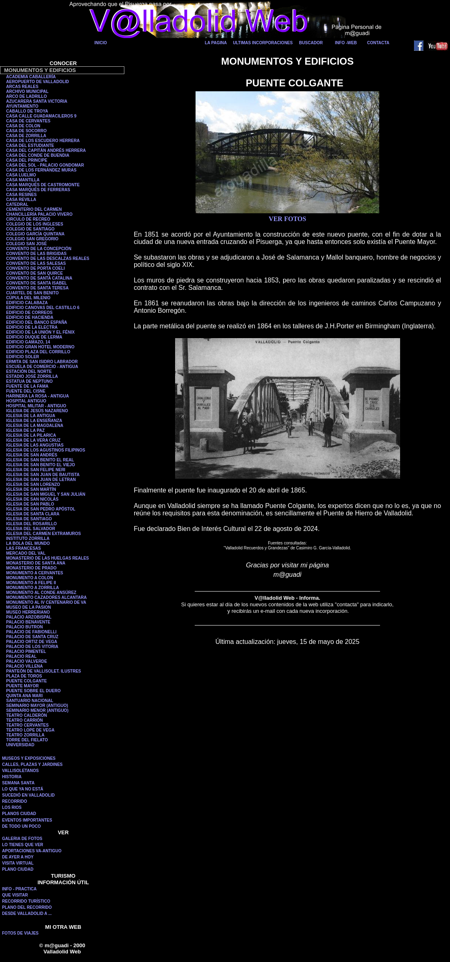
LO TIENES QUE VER (22, 844)
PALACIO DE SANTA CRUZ (32, 637)
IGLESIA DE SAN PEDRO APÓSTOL (40, 509)
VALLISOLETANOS (20, 770)
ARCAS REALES (22, 86)
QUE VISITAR (15, 895)
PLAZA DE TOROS (24, 676)
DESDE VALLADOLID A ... (27, 913)
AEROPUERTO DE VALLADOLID (37, 81)
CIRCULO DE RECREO (28, 219)
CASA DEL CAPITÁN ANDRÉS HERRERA (46, 150)
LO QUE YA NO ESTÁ (22, 789)
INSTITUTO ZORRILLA (28, 538)
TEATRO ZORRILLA (25, 735)
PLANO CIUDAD (18, 869)
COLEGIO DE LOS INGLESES (34, 224)
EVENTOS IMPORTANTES (27, 820)
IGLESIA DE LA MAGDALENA (34, 425)
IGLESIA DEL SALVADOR (30, 528)
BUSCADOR (311, 43)
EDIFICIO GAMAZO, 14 (28, 342)
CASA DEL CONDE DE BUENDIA (37, 155)
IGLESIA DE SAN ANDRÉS (31, 455)
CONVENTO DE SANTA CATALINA (39, 278)
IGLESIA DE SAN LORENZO (33, 484)
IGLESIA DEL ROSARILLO (31, 524)
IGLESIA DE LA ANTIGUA (30, 415)
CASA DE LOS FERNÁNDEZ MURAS (41, 170)
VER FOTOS (287, 218)
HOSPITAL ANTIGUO (26, 401)
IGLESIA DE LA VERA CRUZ (33, 440)
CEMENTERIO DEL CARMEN (34, 209)
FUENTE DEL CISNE (25, 391)
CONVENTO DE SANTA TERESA (37, 288)
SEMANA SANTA (18, 783)
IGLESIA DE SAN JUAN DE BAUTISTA (42, 474)
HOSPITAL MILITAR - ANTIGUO (36, 406)
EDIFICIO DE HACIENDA (30, 317)
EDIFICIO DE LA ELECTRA (32, 327)
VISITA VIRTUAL (18, 863)
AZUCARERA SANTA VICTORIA (36, 101)
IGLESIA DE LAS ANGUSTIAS (34, 445)
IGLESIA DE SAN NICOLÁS (32, 499)
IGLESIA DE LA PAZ (25, 430)
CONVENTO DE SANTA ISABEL (36, 283)
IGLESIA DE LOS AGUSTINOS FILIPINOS (45, 450)
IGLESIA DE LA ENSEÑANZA (34, 420)
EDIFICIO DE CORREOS (29, 312)
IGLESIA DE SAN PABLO (30, 504)
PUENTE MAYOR (22, 686)
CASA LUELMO (21, 175)
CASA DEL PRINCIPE (26, 160)
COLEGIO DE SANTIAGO (30, 229)
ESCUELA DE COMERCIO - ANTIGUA (42, 366)
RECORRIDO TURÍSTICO (26, 901)
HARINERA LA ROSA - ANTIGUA (37, 396)
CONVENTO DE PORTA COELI (35, 268)
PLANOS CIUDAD (19, 813)
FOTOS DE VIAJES (20, 933)
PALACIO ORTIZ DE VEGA (31, 641)
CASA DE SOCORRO (26, 131)
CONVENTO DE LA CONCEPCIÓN (38, 248)
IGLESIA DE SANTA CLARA (32, 514)
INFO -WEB (346, 43)
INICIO (100, 43)
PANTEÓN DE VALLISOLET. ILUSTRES (43, 671)
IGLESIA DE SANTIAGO (29, 519)
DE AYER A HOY (18, 857)
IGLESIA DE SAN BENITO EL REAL (40, 460)
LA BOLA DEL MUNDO (28, 543)
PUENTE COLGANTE (26, 681)
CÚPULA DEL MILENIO (28, 298)
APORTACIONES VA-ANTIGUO (31, 851)
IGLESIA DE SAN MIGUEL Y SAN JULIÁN (46, 494)
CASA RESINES (21, 194)
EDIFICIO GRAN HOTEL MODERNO (40, 347)
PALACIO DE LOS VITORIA (32, 646)
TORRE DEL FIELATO (27, 740)
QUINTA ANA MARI (24, 695)
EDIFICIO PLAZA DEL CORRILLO (38, 352)
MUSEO (14, 612)
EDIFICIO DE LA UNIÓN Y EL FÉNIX (40, 332)
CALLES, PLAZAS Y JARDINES (32, 764)
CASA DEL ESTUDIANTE (30, 145)
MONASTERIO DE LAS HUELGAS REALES (47, 558)
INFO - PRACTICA (19, 889)
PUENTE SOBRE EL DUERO (33, 691)
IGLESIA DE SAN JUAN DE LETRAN (41, 479)
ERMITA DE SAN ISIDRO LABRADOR (42, 361)
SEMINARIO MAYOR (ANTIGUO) (37, 705)
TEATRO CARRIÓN (24, 720)
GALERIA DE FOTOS (22, 838)
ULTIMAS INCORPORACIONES (263, 43)
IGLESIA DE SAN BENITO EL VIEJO (40, 465)
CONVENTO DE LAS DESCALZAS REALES (47, 258)
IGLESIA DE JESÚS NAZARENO (37, 411)
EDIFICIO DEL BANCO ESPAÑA (36, 322)
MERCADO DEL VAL (25, 553)
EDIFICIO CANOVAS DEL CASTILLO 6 (42, 307)
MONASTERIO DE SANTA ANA (35, 563)
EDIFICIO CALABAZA (27, 302)
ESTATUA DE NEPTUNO (29, 381)
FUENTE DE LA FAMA (27, 386)
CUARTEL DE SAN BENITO (32, 293)
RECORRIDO (14, 801)
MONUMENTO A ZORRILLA (32, 587)
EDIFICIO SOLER (22, 357)
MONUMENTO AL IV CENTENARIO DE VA (46, 602)
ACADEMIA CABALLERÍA (31, 77)
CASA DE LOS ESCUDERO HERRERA (43, 140)
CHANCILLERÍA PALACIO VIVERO (39, 214)
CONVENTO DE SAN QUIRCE (34, 273)
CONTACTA (378, 43)
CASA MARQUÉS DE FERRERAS (38, 189)
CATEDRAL (17, 204)
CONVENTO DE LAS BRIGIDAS (36, 253)
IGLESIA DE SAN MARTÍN (31, 489)
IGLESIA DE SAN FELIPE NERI (35, 469)
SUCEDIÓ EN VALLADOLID (28, 795)
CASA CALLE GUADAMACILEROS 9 (41, 116)
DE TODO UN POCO (21, 826)
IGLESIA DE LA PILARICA (31, 435)
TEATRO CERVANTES (27, 725)
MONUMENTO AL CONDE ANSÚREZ (41, 592)
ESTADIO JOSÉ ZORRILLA (32, 376)
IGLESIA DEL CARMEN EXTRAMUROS (43, 533)
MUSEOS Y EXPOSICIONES (29, 758)
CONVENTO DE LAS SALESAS (36, 263)
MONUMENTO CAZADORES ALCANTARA (46, 597)
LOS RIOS (12, 807)
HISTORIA (12, 777)
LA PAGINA (216, 43)
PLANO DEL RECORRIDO (27, 907)
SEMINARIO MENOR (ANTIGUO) (37, 710)
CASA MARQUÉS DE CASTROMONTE (43, 185)
